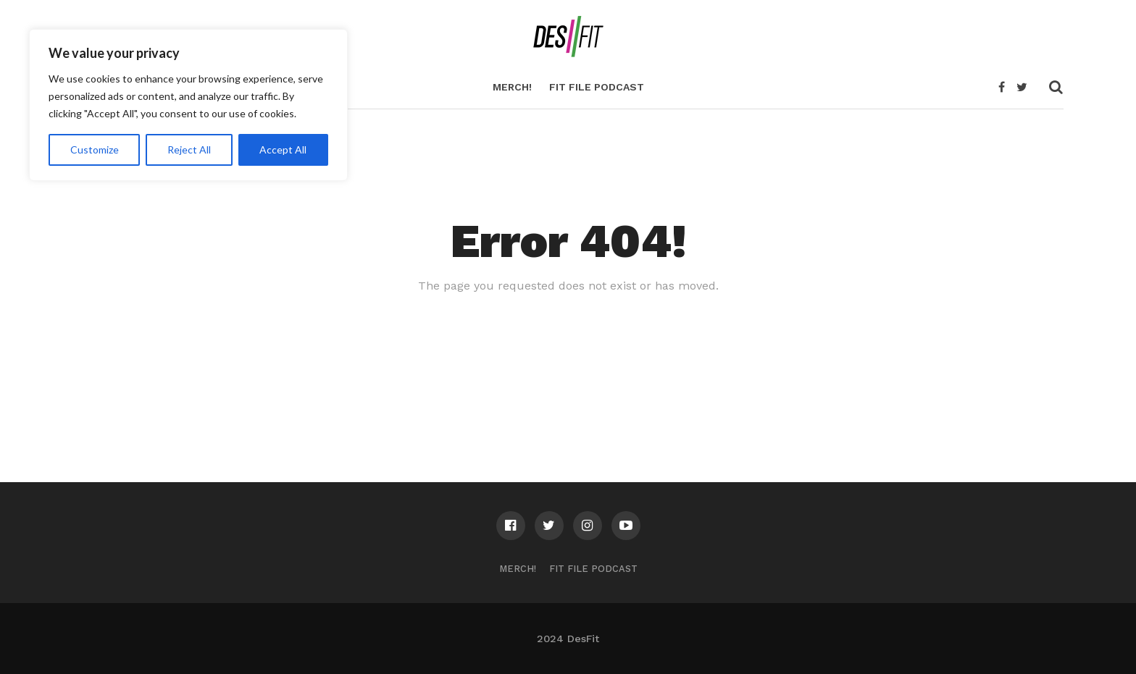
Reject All (189, 149)
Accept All (282, 149)
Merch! (512, 87)
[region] (188, 105)
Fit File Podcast (596, 87)
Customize (94, 149)
